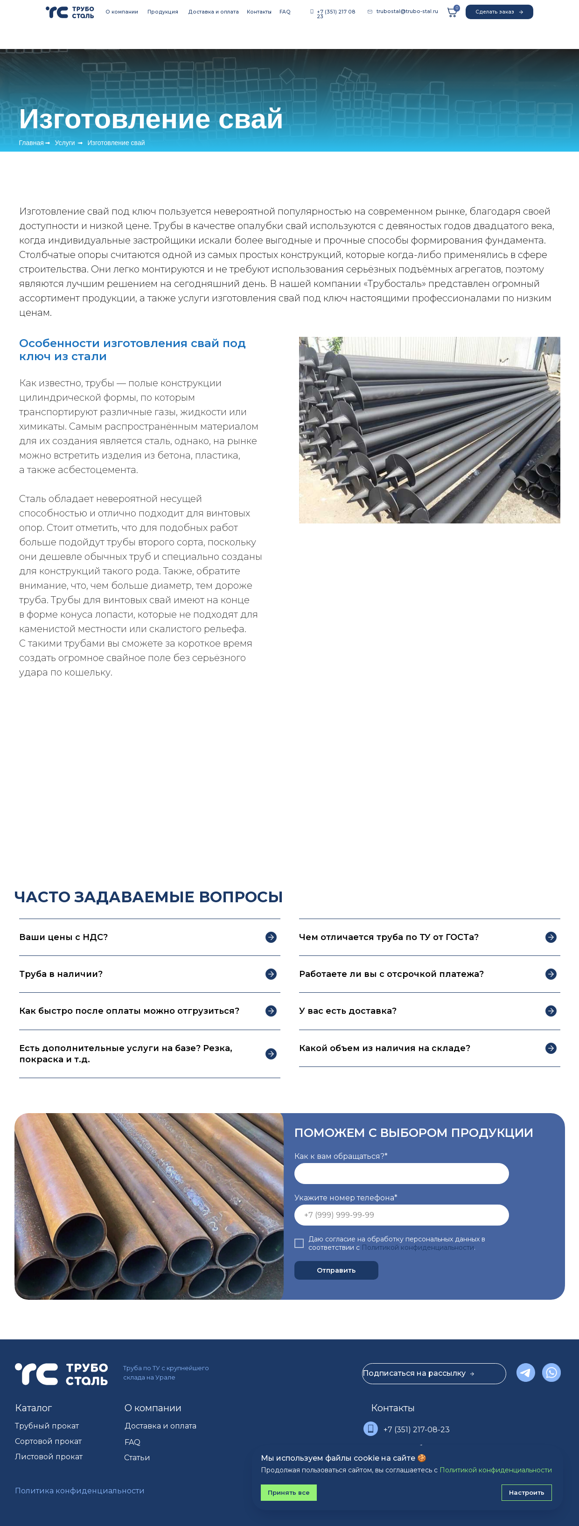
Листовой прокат (49, 1456)
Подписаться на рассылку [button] (418, 1373)
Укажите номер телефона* (346, 1197)
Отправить (336, 1270)
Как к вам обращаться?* (341, 1156)
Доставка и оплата (213, 12)
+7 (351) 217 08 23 (336, 14)
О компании (121, 12)
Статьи (137, 1457)
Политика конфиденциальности (80, 1490)
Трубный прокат (47, 1425)
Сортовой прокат (48, 1441)
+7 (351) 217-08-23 (417, 1429)
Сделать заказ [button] (499, 12)
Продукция (162, 12)
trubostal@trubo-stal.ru (407, 11)
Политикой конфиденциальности (418, 1247)
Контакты (259, 12)
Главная (31, 142)
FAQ (285, 12)
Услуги (65, 142)
